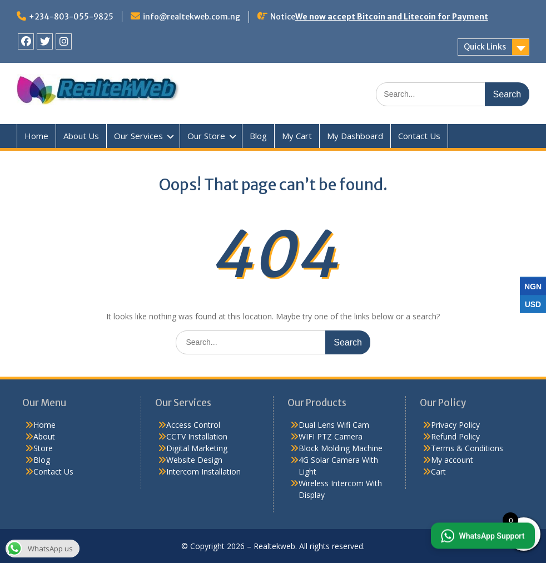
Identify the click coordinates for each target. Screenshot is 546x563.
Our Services (138, 135)
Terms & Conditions (467, 448)
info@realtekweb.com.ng (191, 17)
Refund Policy (455, 436)
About (44, 436)
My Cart (297, 135)
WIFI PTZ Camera (331, 436)
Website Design (194, 460)
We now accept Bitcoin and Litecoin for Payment (391, 17)
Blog (258, 135)
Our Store (206, 135)
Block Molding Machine (341, 448)
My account (452, 460)
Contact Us (419, 135)
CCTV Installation (196, 436)
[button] (482, 535)
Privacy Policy (455, 424)
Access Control (193, 424)
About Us (81, 135)
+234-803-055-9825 (71, 17)
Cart (438, 471)
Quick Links (485, 47)
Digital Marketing (196, 448)
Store (43, 448)
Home (36, 135)
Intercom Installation (203, 471)
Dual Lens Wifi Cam (334, 424)
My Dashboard (355, 135)
